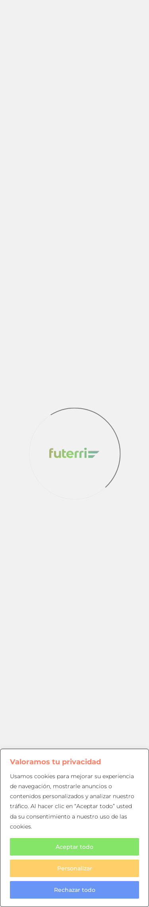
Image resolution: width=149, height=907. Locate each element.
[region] (74, 828)
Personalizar (74, 868)
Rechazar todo (74, 889)
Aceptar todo (74, 846)
